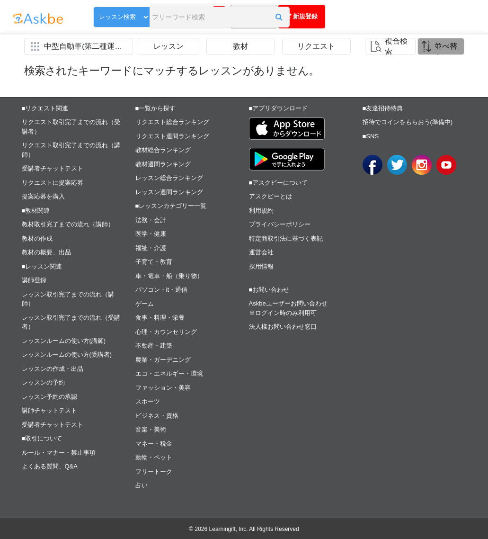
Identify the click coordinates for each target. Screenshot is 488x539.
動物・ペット (153, 457)
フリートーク (153, 471)
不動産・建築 (153, 345)
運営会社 (261, 252)
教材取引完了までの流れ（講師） (68, 224)
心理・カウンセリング (166, 331)
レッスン (168, 46)
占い (141, 485)
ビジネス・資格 (156, 415)
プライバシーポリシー (280, 224)
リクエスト (316, 46)
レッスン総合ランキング (169, 177)
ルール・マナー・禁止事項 (59, 452)
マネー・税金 (153, 443)
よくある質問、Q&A (50, 466)
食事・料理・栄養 (160, 317)
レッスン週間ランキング (169, 192)
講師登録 (34, 280)
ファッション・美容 (163, 387)
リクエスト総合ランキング (172, 122)
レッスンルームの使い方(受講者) (67, 354)
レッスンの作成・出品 (52, 368)
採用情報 (261, 266)
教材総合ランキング (163, 149)
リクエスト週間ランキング (172, 136)
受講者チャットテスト (52, 168)
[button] (223, 17)
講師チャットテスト (49, 410)
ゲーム (144, 303)
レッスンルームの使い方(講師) (64, 340)
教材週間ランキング (163, 164)
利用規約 (261, 210)
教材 (240, 46)
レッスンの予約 (43, 382)
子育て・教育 (153, 261)
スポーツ (147, 401)
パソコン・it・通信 (161, 289)
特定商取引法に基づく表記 (286, 238)
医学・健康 (150, 233)
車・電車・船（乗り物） (169, 275)
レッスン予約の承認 (49, 396)
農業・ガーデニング (163, 359)
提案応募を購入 (43, 196)
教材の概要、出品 (46, 252)
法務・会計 (150, 220)
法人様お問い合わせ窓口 (283, 326)
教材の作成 (37, 238)
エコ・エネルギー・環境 (169, 373)
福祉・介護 (150, 248)
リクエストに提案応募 (52, 182)
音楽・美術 (150, 429)
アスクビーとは (270, 196)
